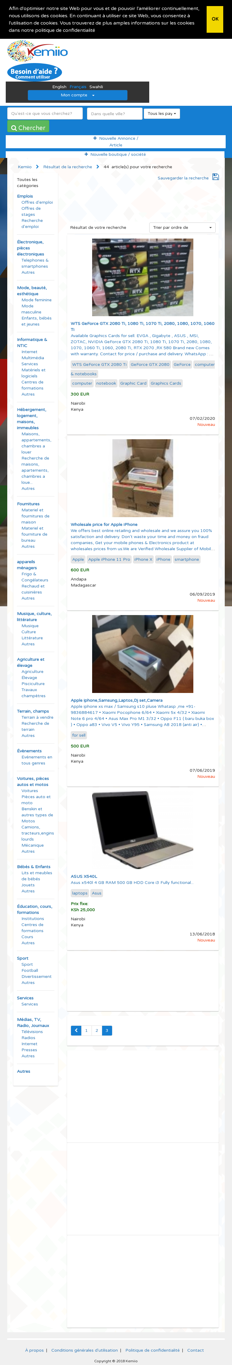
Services (29, 363)
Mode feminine (36, 299)
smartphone (187, 559)
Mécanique (32, 845)
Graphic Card (133, 383)
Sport (22, 958)
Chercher (28, 128)
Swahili (96, 86)
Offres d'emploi (37, 202)
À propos (34, 1350)
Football (29, 970)
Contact (195, 1350)
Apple (78, 559)
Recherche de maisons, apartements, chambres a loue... (35, 470)
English (59, 86)
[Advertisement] (143, 208)
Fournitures (28, 503)
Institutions (32, 918)
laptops (80, 892)
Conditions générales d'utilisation (84, 1350)
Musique (30, 625)
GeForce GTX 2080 (150, 364)
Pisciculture (33, 683)
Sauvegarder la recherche (188, 177)
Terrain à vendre (37, 717)
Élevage (29, 677)
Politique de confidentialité (152, 1350)
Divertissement (36, 976)
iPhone (163, 559)
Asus (97, 892)
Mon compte (78, 94)
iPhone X (143, 559)
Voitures (29, 790)
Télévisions (32, 1031)
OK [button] (215, 19)
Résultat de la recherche (67, 166)
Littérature (32, 637)
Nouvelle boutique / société (115, 154)
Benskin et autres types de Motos (37, 814)
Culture (28, 631)
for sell (78, 735)
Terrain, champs (33, 711)
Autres (28, 272)
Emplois (25, 196)
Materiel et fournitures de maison (35, 515)
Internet (29, 351)
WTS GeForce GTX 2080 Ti (99, 364)
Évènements (29, 750)
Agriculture (32, 671)
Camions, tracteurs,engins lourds (37, 832)
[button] (97, 31)
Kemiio (25, 166)
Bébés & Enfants (33, 866)
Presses (29, 1049)
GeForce (182, 364)
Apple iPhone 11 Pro (109, 559)
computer (82, 383)
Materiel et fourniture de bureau (34, 534)
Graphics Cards (166, 383)
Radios (28, 1037)
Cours (27, 936)
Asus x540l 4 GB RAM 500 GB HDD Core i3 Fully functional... (132, 882)
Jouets (28, 884)
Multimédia (32, 357)
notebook (106, 383)
